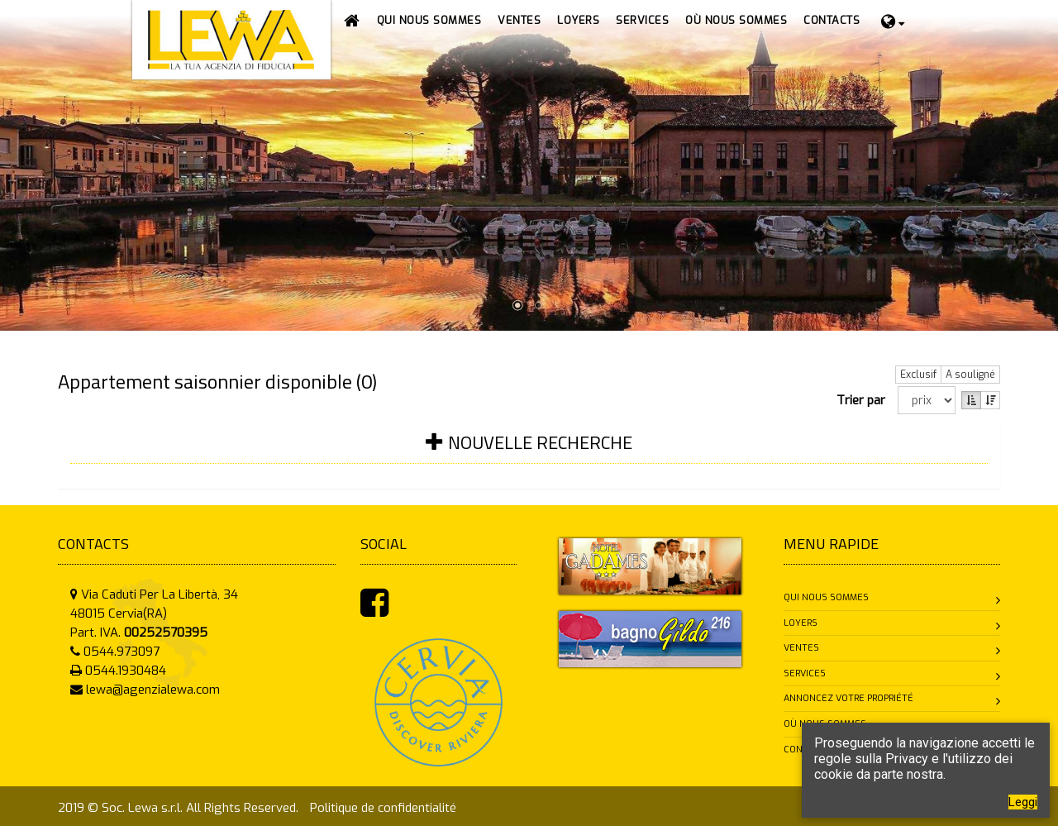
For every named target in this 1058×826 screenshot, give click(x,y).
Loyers (800, 623)
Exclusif (918, 374)
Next (1044, 159)
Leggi (1022, 802)
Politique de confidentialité (383, 808)
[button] (519, 20)
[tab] (529, 453)
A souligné (970, 374)
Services (805, 673)
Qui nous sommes (826, 597)
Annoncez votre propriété (848, 698)
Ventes (801, 648)
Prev (13, 159)
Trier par (864, 400)
